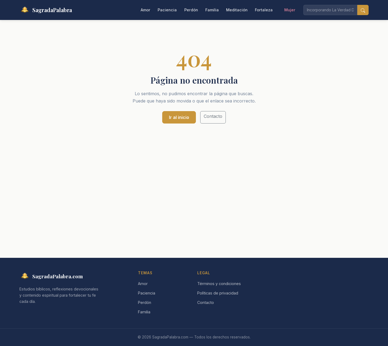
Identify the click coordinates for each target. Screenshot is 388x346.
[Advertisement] (194, 174)
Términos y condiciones (219, 283)
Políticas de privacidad (217, 293)
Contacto (213, 116)
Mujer (289, 10)
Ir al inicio (179, 117)
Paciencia (167, 10)
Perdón (191, 10)
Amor (145, 10)
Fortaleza (264, 10)
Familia (212, 10)
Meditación (237, 10)
